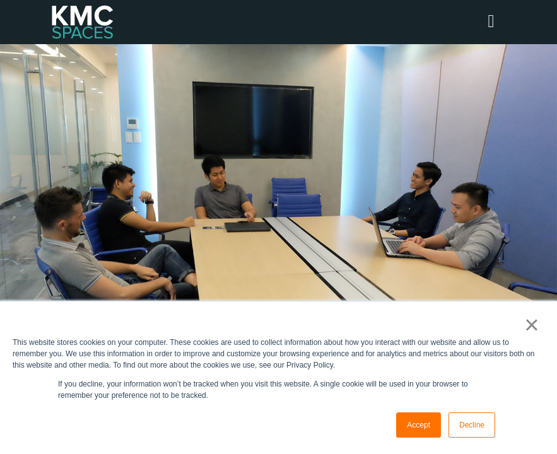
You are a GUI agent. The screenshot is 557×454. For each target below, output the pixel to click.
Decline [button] (471, 425)
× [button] (531, 324)
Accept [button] (418, 425)
